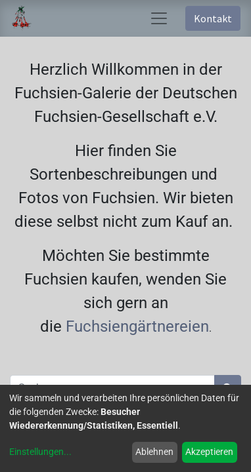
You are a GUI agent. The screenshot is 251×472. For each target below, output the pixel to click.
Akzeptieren (209, 451)
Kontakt (213, 18)
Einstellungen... (40, 451)
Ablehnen (154, 451)
